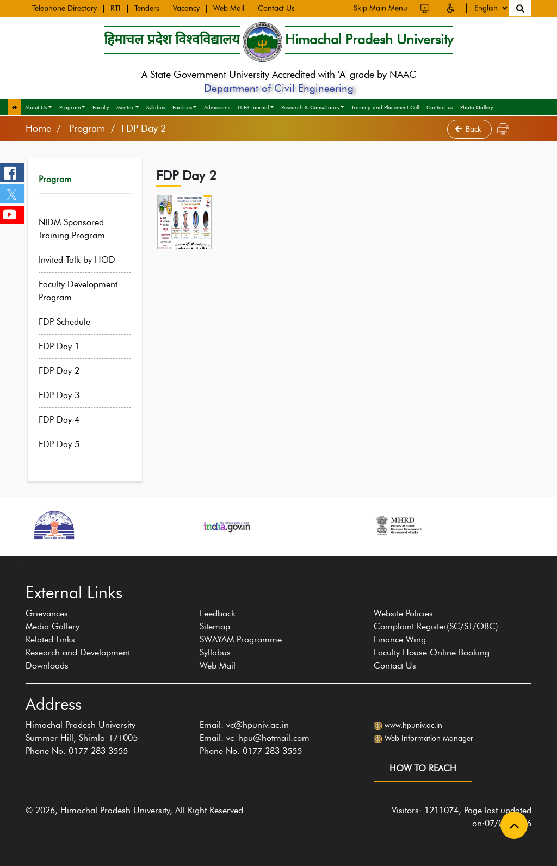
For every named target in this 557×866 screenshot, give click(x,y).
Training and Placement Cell (385, 107)
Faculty (100, 107)
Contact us (439, 107)
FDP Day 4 (66, 420)
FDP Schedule (72, 322)
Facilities (182, 107)
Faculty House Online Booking (432, 652)
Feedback (218, 613)
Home (38, 128)
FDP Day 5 (66, 444)
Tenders (146, 7)
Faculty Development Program (85, 290)
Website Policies (403, 613)
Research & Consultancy (310, 107)
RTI (115, 7)
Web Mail (228, 7)
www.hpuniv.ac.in (413, 725)
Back (469, 129)
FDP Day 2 (66, 371)
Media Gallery (52, 626)
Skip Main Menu (380, 7)
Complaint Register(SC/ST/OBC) (436, 626)
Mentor (125, 107)
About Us (36, 107)
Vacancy (186, 7)
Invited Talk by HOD (84, 260)
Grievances (47, 613)
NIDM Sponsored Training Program (79, 228)
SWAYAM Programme (241, 639)
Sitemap (215, 626)
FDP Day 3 (66, 395)
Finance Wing (400, 639)
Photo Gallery (476, 107)
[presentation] (19, 561)
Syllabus (155, 107)
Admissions (217, 107)
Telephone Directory (64, 7)
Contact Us (276, 7)
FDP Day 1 (66, 346)
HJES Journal (253, 107)
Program (70, 107)
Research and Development (78, 652)
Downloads (47, 665)
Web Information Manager (429, 738)
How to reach (422, 768)
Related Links (50, 639)
